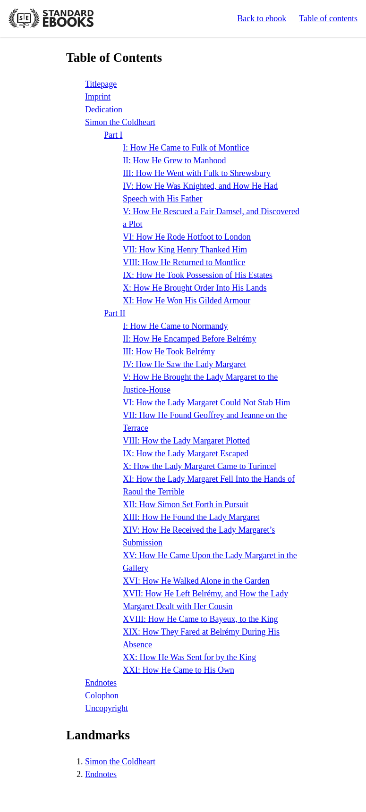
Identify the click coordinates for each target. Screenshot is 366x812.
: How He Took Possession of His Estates (197, 275)
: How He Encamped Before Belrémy (189, 338)
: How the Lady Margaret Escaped (185, 453)
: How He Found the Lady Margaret (191, 517)
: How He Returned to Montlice (184, 262)
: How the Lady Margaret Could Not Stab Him (206, 402)
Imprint (98, 96)
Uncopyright (106, 708)
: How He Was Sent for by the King (189, 657)
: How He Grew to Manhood (174, 160)
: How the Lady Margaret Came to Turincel (199, 466)
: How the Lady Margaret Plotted (186, 440)
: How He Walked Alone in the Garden (196, 581)
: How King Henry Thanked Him (185, 249)
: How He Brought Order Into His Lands (194, 288)
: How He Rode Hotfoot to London (187, 237)
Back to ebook (261, 18)
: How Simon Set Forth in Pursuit (185, 504)
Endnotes (101, 682)
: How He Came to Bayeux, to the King (200, 619)
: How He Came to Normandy (175, 326)
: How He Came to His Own (178, 670)
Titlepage (101, 84)
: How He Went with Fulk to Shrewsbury (197, 173)
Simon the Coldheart (120, 122)
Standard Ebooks (51, 18)
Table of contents (328, 18)
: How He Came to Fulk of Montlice (186, 147)
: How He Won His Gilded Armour (186, 300)
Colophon (102, 695)
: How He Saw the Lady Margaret (184, 364)
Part (113, 135)
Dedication (103, 109)
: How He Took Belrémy (169, 351)
